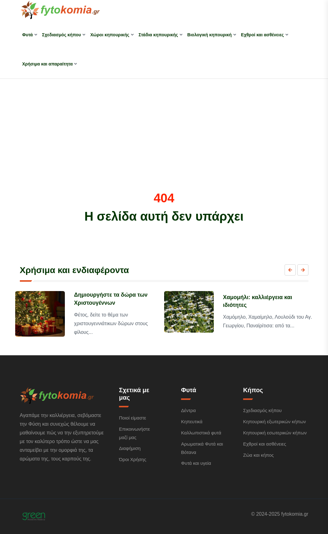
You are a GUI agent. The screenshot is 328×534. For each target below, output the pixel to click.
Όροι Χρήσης (132, 459)
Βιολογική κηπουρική (209, 34)
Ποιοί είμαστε (132, 417)
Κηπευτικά (191, 421)
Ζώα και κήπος (258, 455)
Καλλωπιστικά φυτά (201, 432)
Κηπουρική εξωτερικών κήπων (274, 421)
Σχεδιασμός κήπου (61, 34)
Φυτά (27, 34)
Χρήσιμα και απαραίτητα (47, 63)
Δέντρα (188, 410)
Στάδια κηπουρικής (158, 34)
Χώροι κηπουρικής (109, 34)
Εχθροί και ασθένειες (262, 34)
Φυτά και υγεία (196, 463)
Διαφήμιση (130, 448)
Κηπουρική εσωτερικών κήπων (275, 432)
